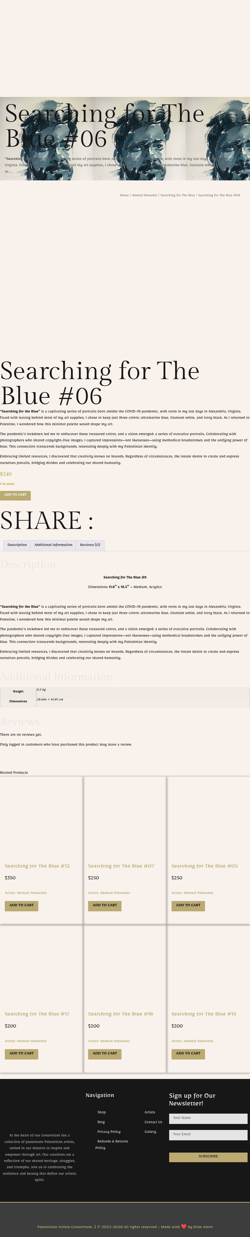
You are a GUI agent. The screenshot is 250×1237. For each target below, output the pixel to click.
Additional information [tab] (53, 546)
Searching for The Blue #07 (121, 867)
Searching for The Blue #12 (37, 867)
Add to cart (15, 495)
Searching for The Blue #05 (205, 867)
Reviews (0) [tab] (90, 546)
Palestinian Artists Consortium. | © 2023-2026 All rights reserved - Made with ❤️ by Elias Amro (125, 1227)
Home (124, 196)
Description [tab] (17, 546)
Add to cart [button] (21, 906)
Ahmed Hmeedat (144, 196)
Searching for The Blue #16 (120, 1015)
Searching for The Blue (177, 196)
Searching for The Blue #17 (37, 1015)
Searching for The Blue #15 (204, 1015)
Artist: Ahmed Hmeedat (26, 893)
